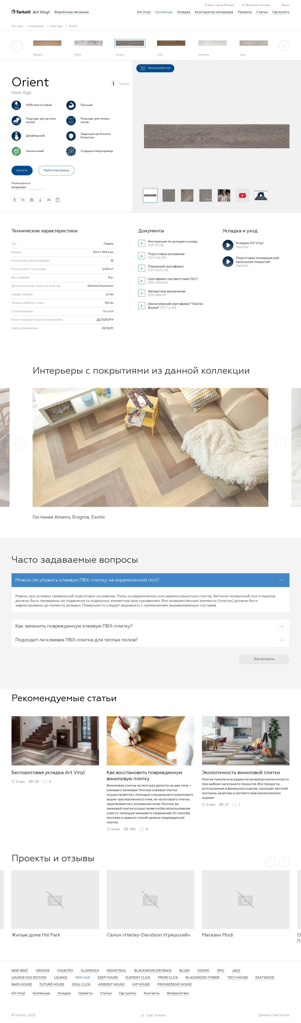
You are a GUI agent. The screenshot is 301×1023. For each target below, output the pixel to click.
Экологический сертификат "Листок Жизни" (175, 306)
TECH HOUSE (237, 977)
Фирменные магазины (71, 12)
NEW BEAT (20, 970)
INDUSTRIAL (117, 970)
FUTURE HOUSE (52, 984)
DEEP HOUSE (108, 977)
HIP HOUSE (141, 984)
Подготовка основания (167, 256)
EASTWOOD (265, 977)
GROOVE (43, 970)
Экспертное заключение (167, 293)
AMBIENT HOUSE (111, 984)
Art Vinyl (30, 12)
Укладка (183, 12)
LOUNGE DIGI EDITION (29, 977)
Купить (22, 170)
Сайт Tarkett (156, 1015)
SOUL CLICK (81, 984)
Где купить (280, 12)
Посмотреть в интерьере (21, 185)
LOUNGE (60, 977)
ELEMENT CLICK (138, 977)
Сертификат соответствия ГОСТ (173, 281)
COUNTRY (65, 970)
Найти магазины (56, 170)
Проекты (245, 12)
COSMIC (203, 970)
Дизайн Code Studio (274, 1015)
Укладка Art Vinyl (255, 245)
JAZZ (236, 970)
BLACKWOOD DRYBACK (153, 970)
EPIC (220, 970)
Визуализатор (155, 68)
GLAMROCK (90, 970)
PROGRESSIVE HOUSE (174, 984)
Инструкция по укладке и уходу (173, 243)
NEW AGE (82, 977)
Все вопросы (264, 664)
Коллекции (41, 993)
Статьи (262, 12)
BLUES (184, 970)
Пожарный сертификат (167, 268)
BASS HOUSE (22, 984)
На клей (108, 311)
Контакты (151, 993)
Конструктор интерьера (214, 12)
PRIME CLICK (168, 977)
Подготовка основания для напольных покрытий (257, 262)
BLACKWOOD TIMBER (203, 977)
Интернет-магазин (256, 5)
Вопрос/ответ (178, 993)
